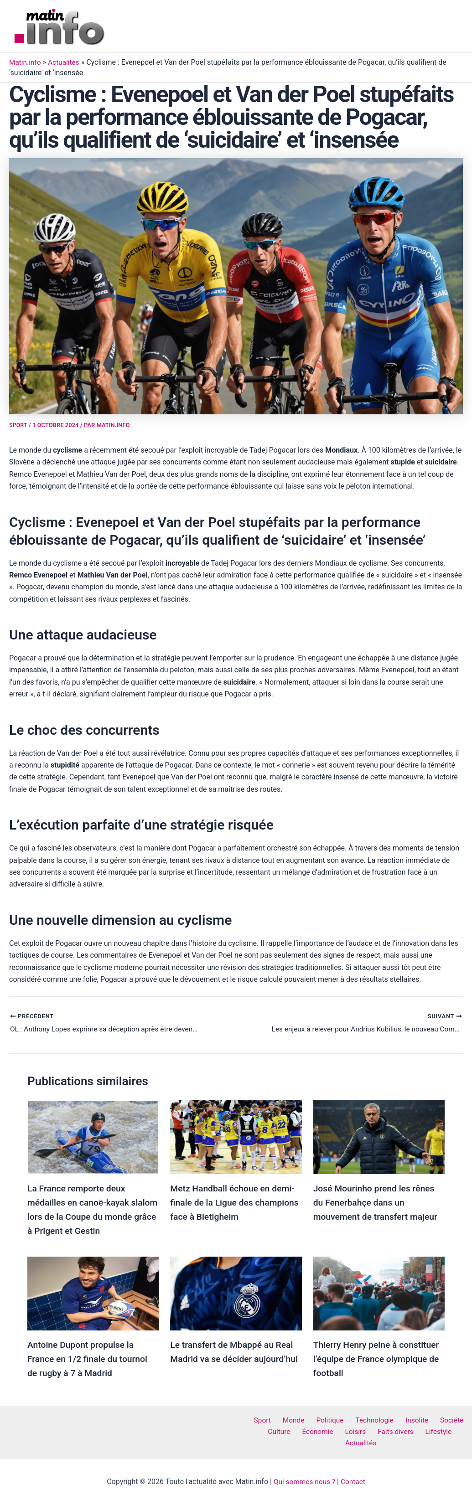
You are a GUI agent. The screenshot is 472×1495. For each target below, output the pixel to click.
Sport (18, 425)
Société (442, 1418)
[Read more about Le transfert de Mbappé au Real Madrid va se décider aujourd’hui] (235, 1292)
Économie (303, 1430)
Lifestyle (413, 1430)
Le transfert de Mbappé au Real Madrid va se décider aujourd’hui (233, 1357)
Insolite (411, 1418)
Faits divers (373, 1430)
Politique (330, 1418)
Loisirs (337, 1430)
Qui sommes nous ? (304, 1472)
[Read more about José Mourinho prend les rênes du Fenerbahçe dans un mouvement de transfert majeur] (379, 1137)
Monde (297, 1418)
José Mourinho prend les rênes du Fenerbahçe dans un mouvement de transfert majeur (377, 1202)
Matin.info (25, 62)
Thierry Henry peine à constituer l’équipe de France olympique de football (378, 1357)
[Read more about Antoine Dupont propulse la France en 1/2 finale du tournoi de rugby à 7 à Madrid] (93, 1292)
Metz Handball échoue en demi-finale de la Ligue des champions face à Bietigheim (234, 1202)
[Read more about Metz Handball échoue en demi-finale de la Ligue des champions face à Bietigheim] (235, 1137)
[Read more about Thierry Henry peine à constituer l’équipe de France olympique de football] (379, 1292)
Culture (268, 1430)
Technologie (372, 1418)
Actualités (65, 62)
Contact (354, 1472)
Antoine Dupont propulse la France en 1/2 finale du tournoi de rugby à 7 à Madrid (89, 1357)
